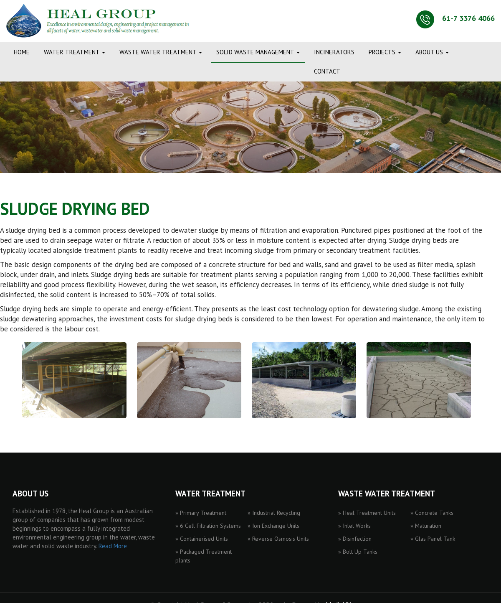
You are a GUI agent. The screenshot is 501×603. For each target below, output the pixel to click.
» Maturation (425, 525)
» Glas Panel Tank (432, 538)
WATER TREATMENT (74, 52)
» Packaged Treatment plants (203, 556)
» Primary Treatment (200, 512)
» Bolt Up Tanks (357, 551)
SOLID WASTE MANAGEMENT (258, 52)
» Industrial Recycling (274, 512)
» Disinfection (355, 538)
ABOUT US (432, 52)
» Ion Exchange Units (273, 525)
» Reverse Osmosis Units (278, 538)
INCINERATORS (334, 52)
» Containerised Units (201, 538)
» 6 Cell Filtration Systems (208, 525)
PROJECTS (385, 52)
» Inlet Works (354, 525)
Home (22, 52)
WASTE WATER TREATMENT (160, 52)
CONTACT (327, 71)
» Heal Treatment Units (367, 512)
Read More (113, 546)
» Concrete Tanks (431, 512)
